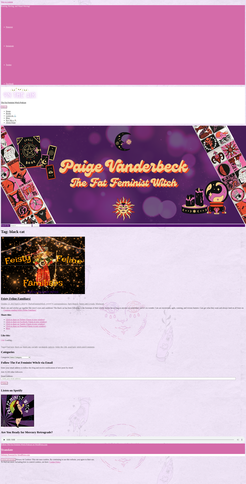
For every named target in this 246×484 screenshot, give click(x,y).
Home (8, 111)
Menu (4, 107)
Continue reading (19, 310)
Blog (8, 118)
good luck (72, 347)
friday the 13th (61, 347)
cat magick (43, 347)
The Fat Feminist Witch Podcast (13, 103)
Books (8, 113)
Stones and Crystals (87, 304)
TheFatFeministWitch (36, 304)
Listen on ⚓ (11, 116)
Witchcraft (100, 304)
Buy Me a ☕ (11, 120)
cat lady (35, 347)
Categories (5, 357)
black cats (27, 347)
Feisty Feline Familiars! (16, 298)
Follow (4, 383)
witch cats (81, 347)
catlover (51, 347)
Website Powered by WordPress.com (15, 455)
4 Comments (89, 347)
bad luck (10, 347)
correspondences (60, 304)
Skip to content (7, 2)
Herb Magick (73, 304)
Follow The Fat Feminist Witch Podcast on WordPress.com (24, 445)
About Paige (11, 123)
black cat (18, 347)
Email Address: (7, 376)
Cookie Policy (55, 462)
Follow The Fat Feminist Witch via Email (27, 362)
